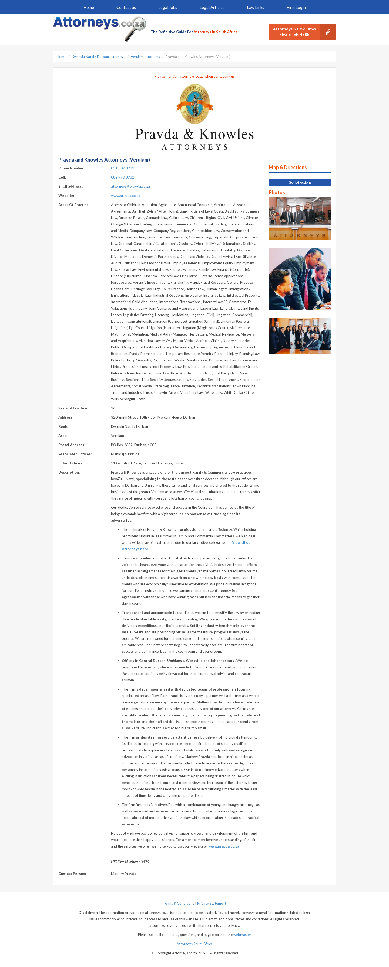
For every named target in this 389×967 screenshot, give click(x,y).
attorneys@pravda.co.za (130, 186)
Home (88, 7)
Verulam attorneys (145, 56)
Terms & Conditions (178, 903)
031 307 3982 (122, 168)
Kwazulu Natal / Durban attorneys (98, 56)
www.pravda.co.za (125, 195)
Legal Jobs (167, 7)
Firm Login (296, 7)
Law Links (255, 7)
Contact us (126, 7)
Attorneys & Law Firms (304, 32)
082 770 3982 (122, 177)
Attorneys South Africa (195, 944)
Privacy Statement (211, 903)
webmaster (242, 934)
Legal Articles (212, 7)
